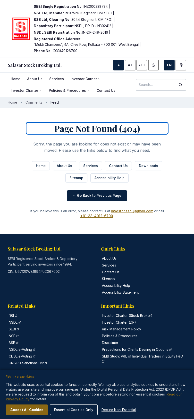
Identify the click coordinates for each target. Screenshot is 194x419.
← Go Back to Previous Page (97, 195)
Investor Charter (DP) (119, 322)
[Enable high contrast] (153, 65)
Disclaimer (110, 343)
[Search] (180, 84)
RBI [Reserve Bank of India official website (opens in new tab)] (11, 315)
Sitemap (76, 178)
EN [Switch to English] (169, 65)
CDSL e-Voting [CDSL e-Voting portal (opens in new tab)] (20, 356)
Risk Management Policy (121, 329)
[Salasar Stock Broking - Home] (35, 65)
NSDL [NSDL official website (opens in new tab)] (13, 322)
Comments (33, 102)
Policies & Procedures (69, 90)
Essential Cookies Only (73, 410)
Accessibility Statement (120, 292)
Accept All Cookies (26, 410)
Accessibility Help (109, 178)
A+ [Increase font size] (130, 65)
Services (56, 79)
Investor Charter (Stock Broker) (127, 315)
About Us (34, 79)
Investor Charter (26, 90)
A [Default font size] (119, 65)
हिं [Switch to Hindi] (181, 65)
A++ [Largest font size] (141, 65)
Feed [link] (55, 102)
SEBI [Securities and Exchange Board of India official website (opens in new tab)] (12, 329)
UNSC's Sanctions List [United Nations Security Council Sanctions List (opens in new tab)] (26, 363)
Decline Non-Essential (118, 410)
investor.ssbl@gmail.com (132, 211)
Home (15, 79)
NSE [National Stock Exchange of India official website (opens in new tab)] (12, 336)
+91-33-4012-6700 (96, 216)
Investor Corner (86, 79)
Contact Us (106, 90)
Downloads (148, 166)
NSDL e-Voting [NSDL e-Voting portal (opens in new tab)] (20, 349)
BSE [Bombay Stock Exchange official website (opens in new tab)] (12, 343)
